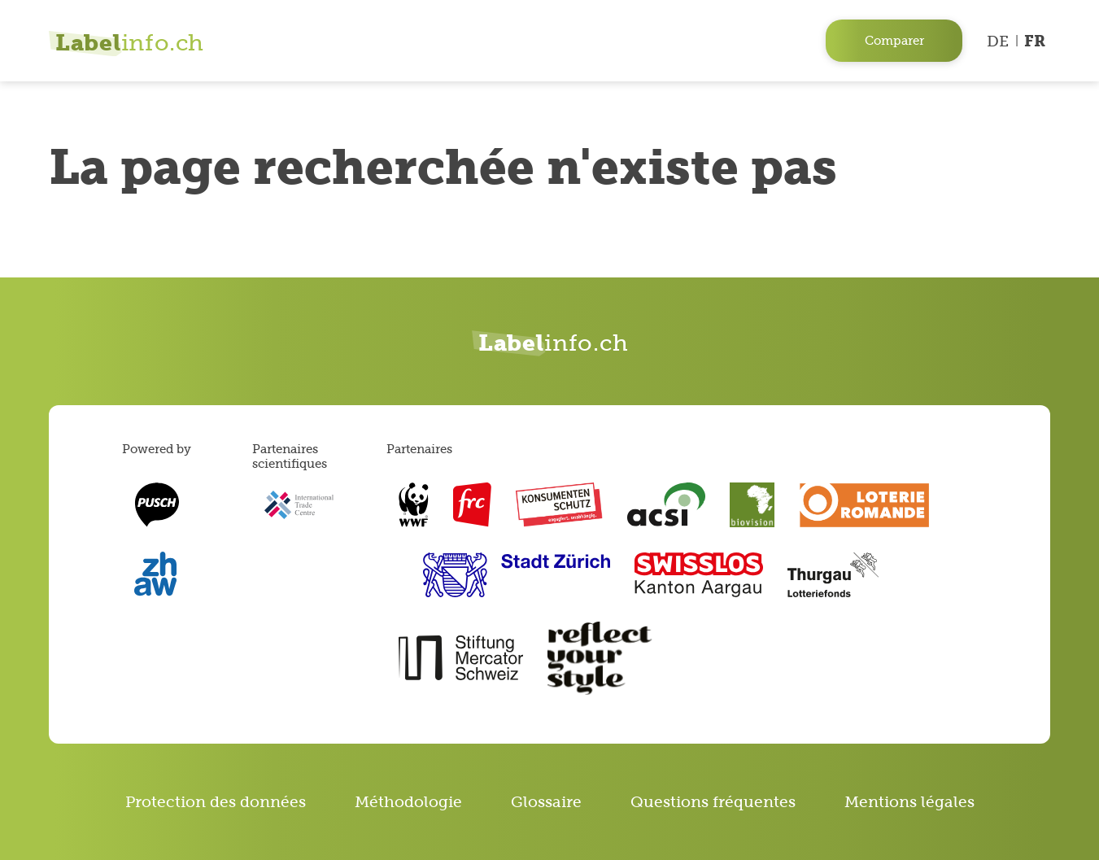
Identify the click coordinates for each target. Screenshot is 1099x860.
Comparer (894, 40)
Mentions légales (909, 801)
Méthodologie (408, 801)
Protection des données (215, 801)
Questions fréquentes (713, 801)
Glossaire (546, 801)
